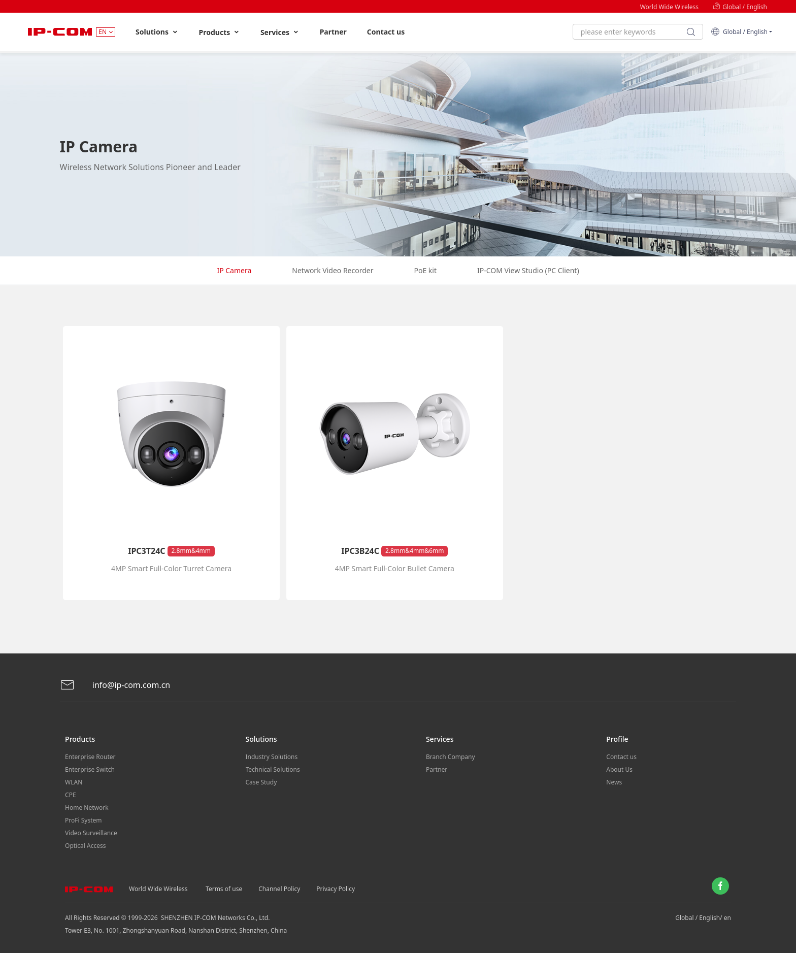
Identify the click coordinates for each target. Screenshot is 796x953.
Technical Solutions (273, 769)
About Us (619, 769)
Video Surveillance (91, 833)
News (614, 782)
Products (219, 32)
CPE (70, 795)
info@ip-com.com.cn (115, 685)
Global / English (740, 7)
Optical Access (85, 845)
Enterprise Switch (90, 769)
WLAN (73, 782)
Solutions (157, 32)
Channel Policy (279, 888)
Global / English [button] (739, 31)
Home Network (87, 807)
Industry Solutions (272, 756)
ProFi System (83, 820)
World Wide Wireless (669, 7)
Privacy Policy (335, 888)
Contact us (386, 32)
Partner (333, 32)
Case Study (261, 782)
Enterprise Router (90, 756)
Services (280, 32)
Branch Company (450, 756)
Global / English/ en (703, 917)
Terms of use (224, 888)
